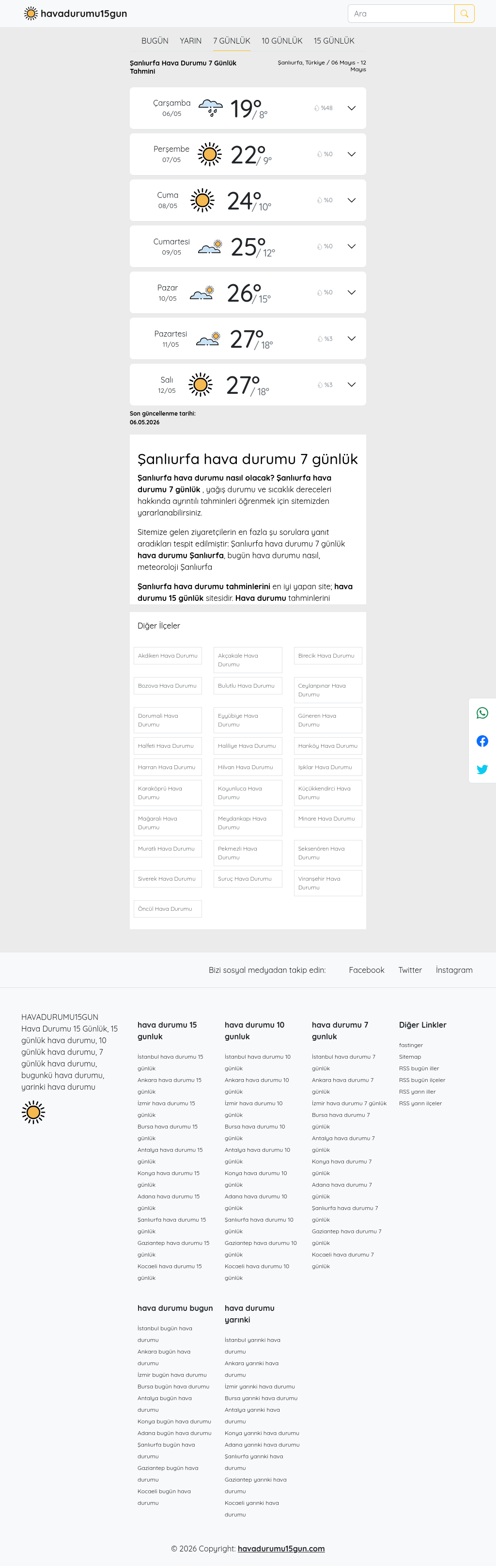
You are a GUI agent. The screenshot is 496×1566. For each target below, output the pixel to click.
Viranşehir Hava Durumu (319, 883)
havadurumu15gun (74, 13)
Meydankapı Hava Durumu (242, 823)
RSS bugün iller (419, 1068)
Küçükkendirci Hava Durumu (324, 793)
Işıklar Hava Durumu (325, 767)
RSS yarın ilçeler (420, 1103)
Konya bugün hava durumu (174, 1421)
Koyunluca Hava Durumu (240, 793)
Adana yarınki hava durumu (262, 1444)
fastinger (411, 1045)
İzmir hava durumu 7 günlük (349, 1103)
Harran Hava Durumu (166, 767)
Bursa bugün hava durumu (173, 1386)
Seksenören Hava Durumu (321, 853)
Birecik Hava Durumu (326, 655)
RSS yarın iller (417, 1091)
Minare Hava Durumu (326, 818)
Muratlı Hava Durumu (166, 848)
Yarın (191, 41)
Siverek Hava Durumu (167, 878)
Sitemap (410, 1056)
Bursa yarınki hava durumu (261, 1398)
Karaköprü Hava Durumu (160, 793)
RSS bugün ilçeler (422, 1079)
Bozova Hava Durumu (167, 685)
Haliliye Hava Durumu (247, 745)
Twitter (411, 970)
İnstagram (454, 970)
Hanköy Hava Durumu (328, 745)
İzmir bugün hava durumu (172, 1374)
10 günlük (282, 41)
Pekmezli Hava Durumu (237, 853)
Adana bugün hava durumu (175, 1433)
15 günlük (334, 41)
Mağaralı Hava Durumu (157, 823)
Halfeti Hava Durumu (166, 745)
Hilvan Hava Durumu (245, 767)
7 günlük (231, 41)
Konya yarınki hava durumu (262, 1433)
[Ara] (401, 13)
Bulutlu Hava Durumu (246, 685)
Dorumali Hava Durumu (158, 720)
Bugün (155, 41)
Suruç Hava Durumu (245, 878)
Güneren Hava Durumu (317, 720)
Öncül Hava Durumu (165, 908)
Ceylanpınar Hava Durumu (322, 690)
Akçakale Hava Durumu (238, 660)
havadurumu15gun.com (281, 1548)
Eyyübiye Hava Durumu (238, 720)
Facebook (368, 970)
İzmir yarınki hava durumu (260, 1386)
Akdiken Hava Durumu (168, 655)
